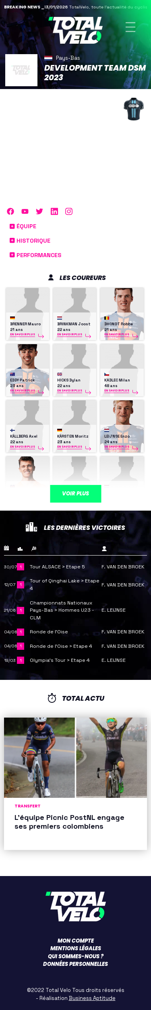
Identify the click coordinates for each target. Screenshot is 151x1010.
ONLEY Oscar (22, 493)
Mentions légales (75, 948)
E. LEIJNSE (113, 610)
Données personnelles (75, 964)
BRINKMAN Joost (74, 324)
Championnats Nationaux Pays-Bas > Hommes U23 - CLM (62, 610)
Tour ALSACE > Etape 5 (57, 567)
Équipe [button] (23, 226)
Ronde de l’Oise (49, 632)
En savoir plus (22, 334)
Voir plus (75, 493)
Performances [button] (35, 255)
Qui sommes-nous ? (75, 956)
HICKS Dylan (69, 380)
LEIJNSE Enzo (117, 436)
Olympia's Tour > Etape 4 (60, 660)
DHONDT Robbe (118, 324)
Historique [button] (30, 240)
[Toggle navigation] (130, 27)
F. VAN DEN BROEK (123, 567)
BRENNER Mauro (25, 324)
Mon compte (76, 941)
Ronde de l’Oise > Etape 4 (61, 646)
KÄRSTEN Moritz (73, 436)
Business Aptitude (92, 998)
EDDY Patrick (22, 380)
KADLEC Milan (117, 380)
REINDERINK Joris (120, 493)
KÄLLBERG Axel (23, 436)
